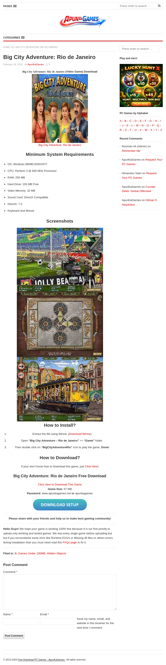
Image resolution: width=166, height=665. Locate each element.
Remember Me (131, 150)
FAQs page (70, 542)
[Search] (159, 5)
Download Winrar (80, 434)
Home (6, 47)
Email (44, 614)
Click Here (91, 466)
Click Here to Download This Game (60, 484)
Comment (10, 572)
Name (8, 614)
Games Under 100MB (31, 553)
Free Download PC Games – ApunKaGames (41, 659)
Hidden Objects (56, 553)
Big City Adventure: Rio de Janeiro (60, 145)
